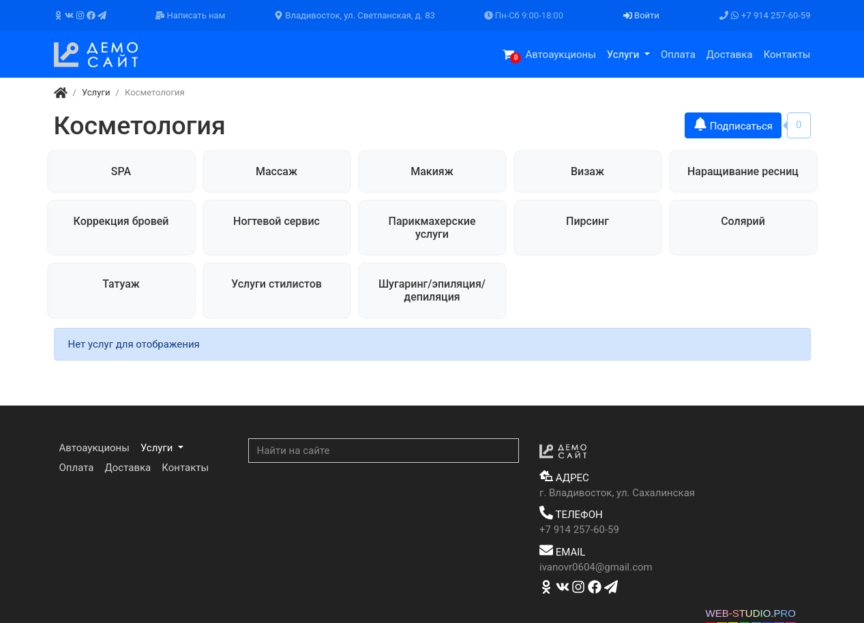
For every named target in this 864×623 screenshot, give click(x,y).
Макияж (432, 171)
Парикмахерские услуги (432, 228)
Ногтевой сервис (276, 221)
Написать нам (190, 15)
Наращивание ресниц (743, 171)
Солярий (743, 221)
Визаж (587, 171)
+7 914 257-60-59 (765, 15)
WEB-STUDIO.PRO (750, 613)
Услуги (624, 54)
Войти (641, 15)
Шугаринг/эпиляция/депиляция (432, 290)
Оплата (678, 54)
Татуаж (121, 283)
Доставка (729, 54)
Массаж (276, 171)
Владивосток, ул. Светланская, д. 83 (354, 15)
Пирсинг (587, 221)
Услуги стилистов (276, 283)
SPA (121, 171)
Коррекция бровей (121, 221)
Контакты (787, 54)
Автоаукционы (560, 54)
